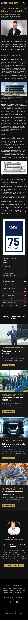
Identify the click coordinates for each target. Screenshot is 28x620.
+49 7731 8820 (6, 266)
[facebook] (11, 602)
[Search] (24, 3)
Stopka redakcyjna (9, 613)
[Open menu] (26, 3)
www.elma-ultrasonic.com (9, 275)
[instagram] (14, 602)
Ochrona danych (19, 613)
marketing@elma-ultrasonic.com (11, 271)
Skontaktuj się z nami (14, 565)
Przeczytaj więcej (8, 365)
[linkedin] (17, 602)
